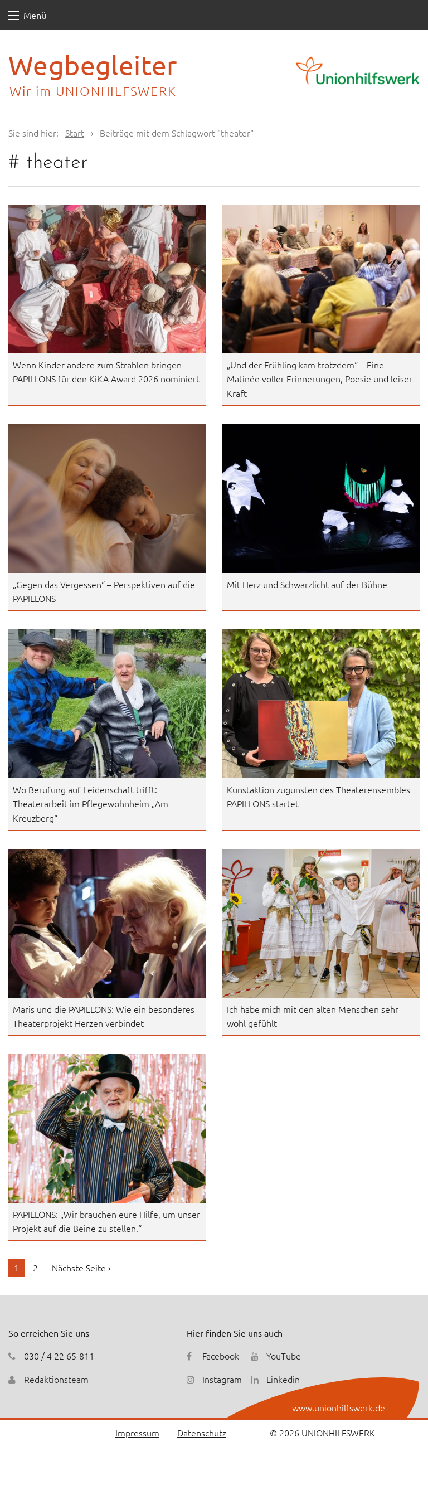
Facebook (220, 1355)
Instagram (222, 1379)
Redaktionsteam (56, 1379)
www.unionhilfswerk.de (338, 1407)
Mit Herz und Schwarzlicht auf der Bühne (307, 584)
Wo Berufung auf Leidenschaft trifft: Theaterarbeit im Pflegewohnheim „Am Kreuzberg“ (90, 803)
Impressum (137, 1432)
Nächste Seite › (81, 1267)
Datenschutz (201, 1432)
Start (74, 133)
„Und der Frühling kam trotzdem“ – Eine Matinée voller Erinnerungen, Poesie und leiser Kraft (319, 378)
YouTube (283, 1355)
